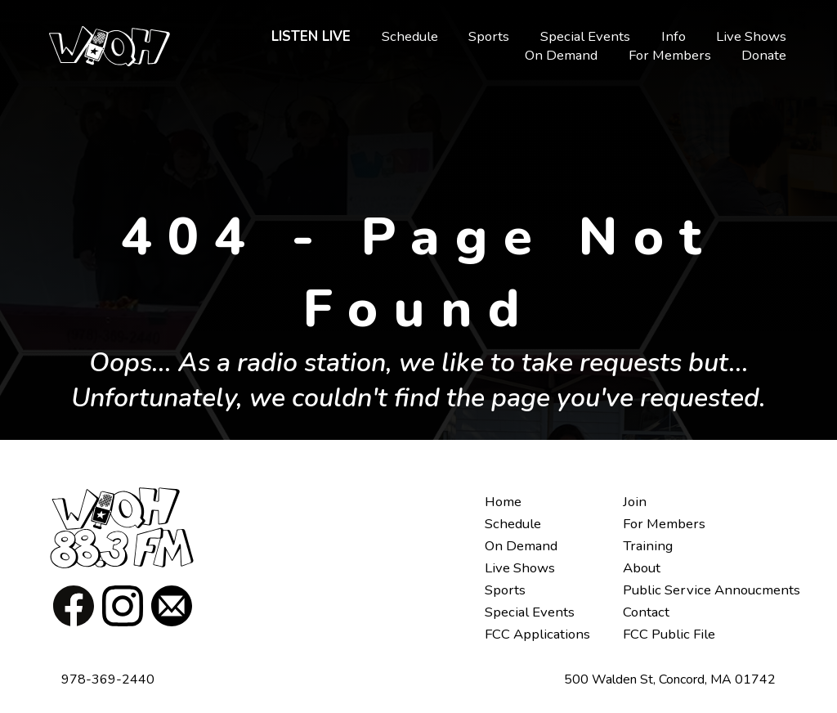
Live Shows (751, 36)
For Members (670, 55)
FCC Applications (537, 634)
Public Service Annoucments (711, 590)
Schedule (410, 36)
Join (635, 501)
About (641, 567)
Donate (763, 55)
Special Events (585, 36)
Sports (488, 36)
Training (648, 545)
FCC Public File (669, 634)
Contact (646, 612)
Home (503, 501)
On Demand (561, 55)
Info (673, 36)
